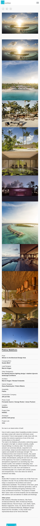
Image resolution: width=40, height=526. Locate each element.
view (3, 423)
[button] (3, 9)
